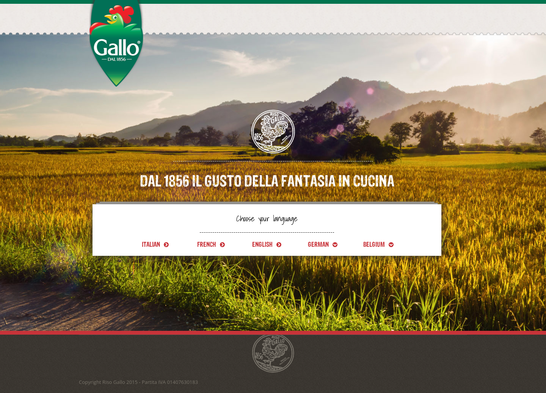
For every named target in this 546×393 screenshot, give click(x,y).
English (266, 244)
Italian (155, 244)
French (211, 244)
